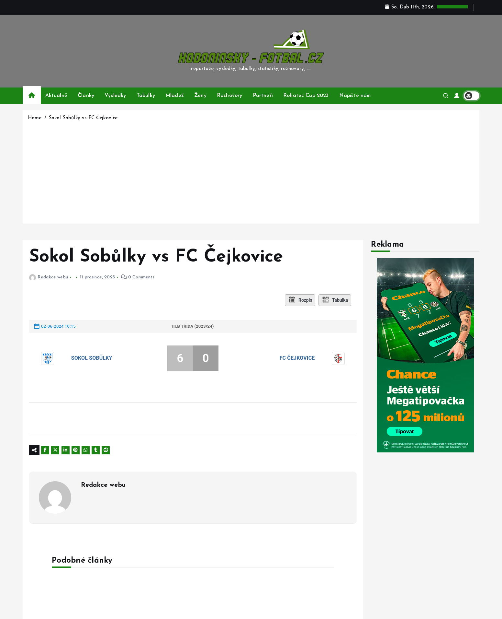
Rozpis (299, 300)
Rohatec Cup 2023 (306, 95)
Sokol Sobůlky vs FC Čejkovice (83, 118)
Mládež (174, 95)
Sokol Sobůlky (91, 358)
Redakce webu (48, 277)
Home (35, 118)
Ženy (200, 95)
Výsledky (115, 95)
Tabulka (335, 300)
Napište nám (355, 95)
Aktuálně (56, 95)
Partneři (263, 95)
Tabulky (146, 95)
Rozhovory (229, 95)
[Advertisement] (251, 171)
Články (86, 95)
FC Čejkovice (297, 358)
